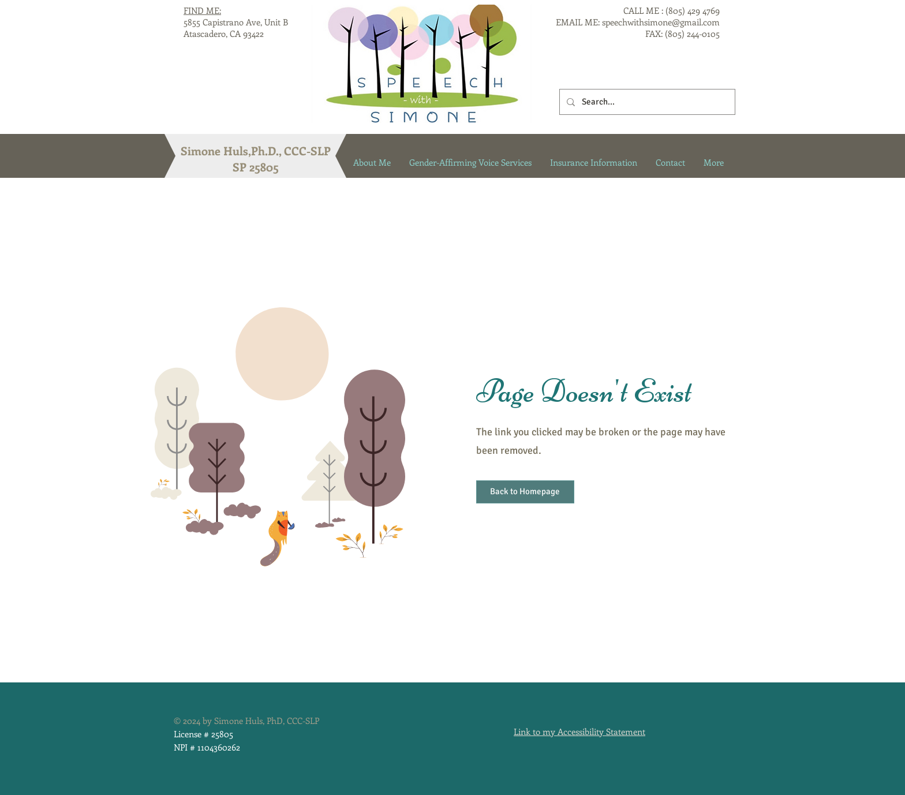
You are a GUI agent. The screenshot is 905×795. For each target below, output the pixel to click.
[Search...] (646, 101)
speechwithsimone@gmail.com (661, 22)
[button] (525, 491)
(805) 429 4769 (692, 10)
